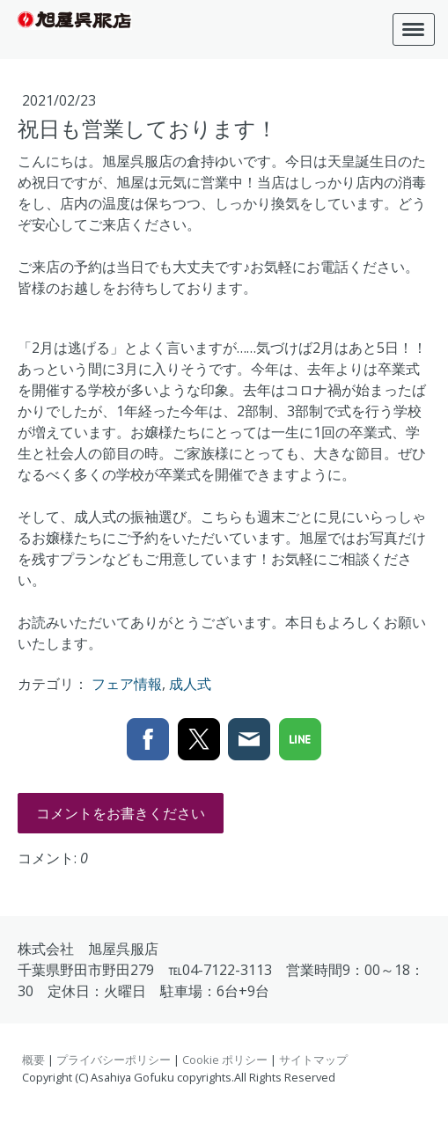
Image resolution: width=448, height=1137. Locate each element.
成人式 (190, 683)
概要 (33, 1059)
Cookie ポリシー (225, 1059)
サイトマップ (313, 1059)
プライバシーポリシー (113, 1059)
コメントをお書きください (120, 813)
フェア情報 (127, 683)
